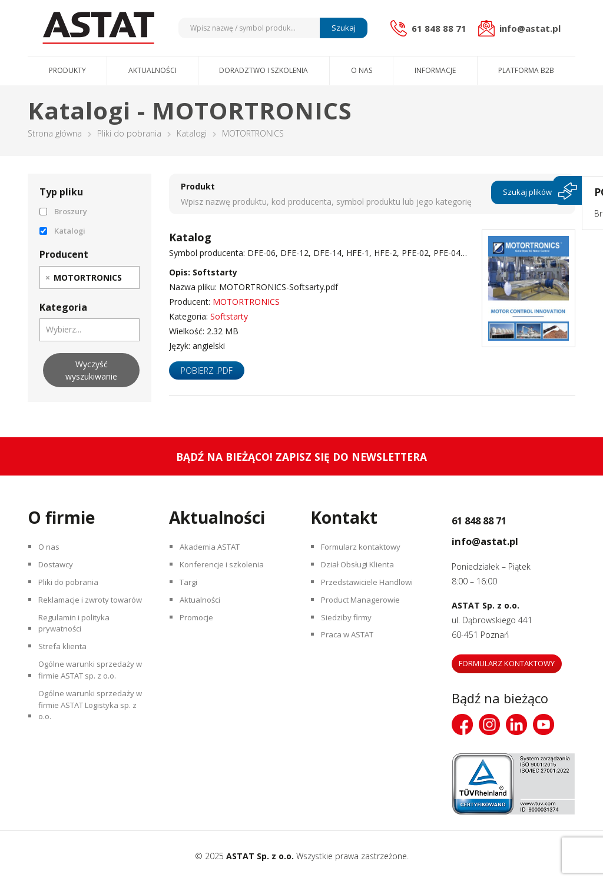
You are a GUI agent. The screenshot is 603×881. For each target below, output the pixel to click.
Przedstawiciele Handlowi (371, 590)
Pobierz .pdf (207, 370)
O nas (361, 70)
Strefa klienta (65, 681)
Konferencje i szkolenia (225, 569)
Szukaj (342, 27)
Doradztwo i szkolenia (263, 70)
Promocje (200, 631)
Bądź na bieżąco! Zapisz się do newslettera (302, 456)
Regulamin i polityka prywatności (78, 653)
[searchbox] (131, 277)
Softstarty (229, 316)
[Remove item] (47, 277)
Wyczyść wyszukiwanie (91, 370)
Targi (191, 590)
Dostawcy (59, 569)
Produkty (67, 70)
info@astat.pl (501, 539)
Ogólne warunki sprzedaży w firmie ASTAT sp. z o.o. (90, 709)
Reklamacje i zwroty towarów (78, 618)
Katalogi (192, 133)
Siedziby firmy (349, 631)
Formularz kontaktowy (366, 548)
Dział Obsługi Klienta (362, 569)
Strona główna (55, 133)
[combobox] (89, 277)
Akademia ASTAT (214, 548)
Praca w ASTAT (352, 651)
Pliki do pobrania (129, 133)
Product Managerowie (365, 610)
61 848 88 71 (495, 518)
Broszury (63, 211)
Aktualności (152, 70)
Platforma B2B (526, 70)
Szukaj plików (527, 193)
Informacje (435, 70)
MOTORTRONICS (246, 301)
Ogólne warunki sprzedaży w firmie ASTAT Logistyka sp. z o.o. (90, 752)
